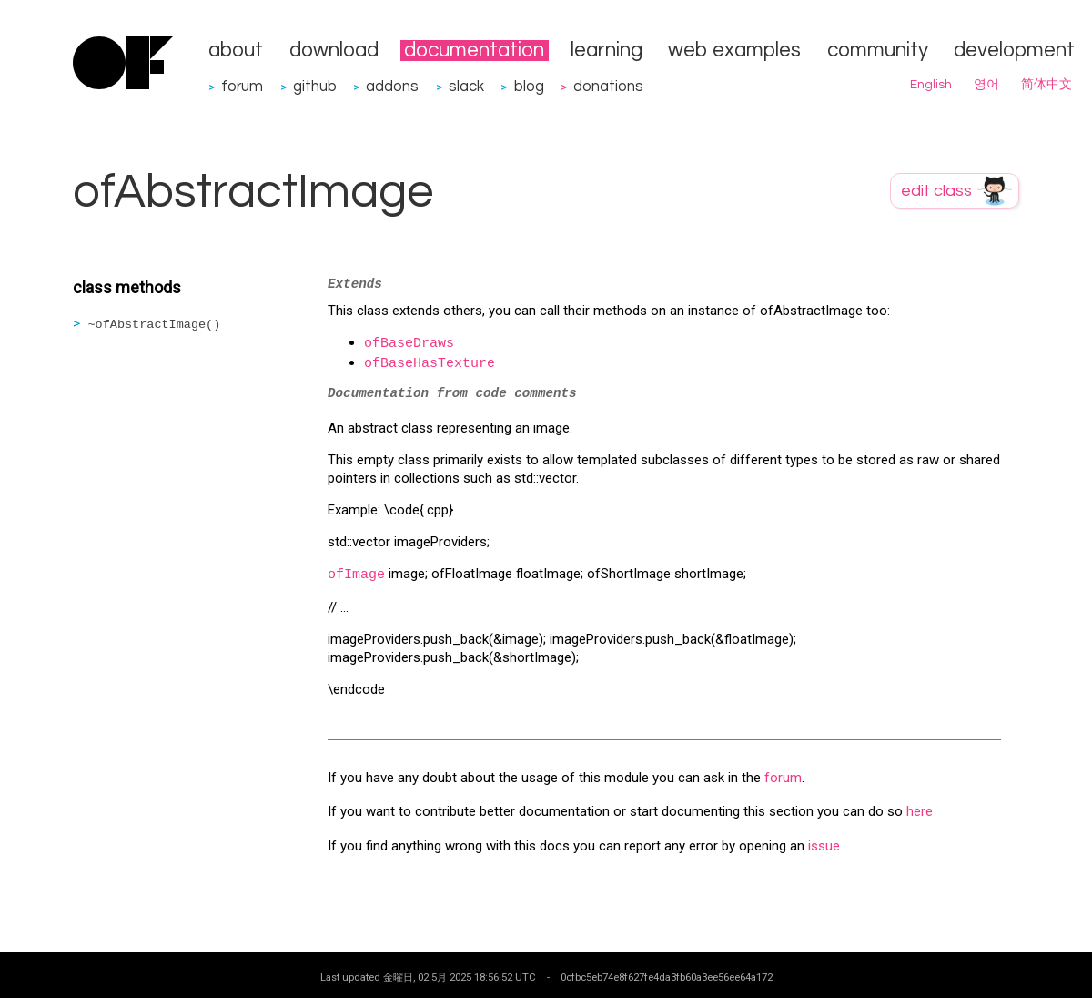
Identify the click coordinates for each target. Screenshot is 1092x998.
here (919, 811)
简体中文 (1046, 84)
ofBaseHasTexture (429, 364)
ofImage (356, 575)
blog (529, 86)
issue (824, 846)
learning (606, 50)
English (931, 84)
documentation (474, 50)
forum (242, 86)
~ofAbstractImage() (154, 324)
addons (392, 86)
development (1014, 50)
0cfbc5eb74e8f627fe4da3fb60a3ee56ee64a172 (667, 977)
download (334, 50)
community (877, 50)
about (235, 50)
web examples (734, 50)
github (315, 86)
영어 (986, 84)
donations (608, 86)
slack (466, 86)
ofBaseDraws (409, 343)
